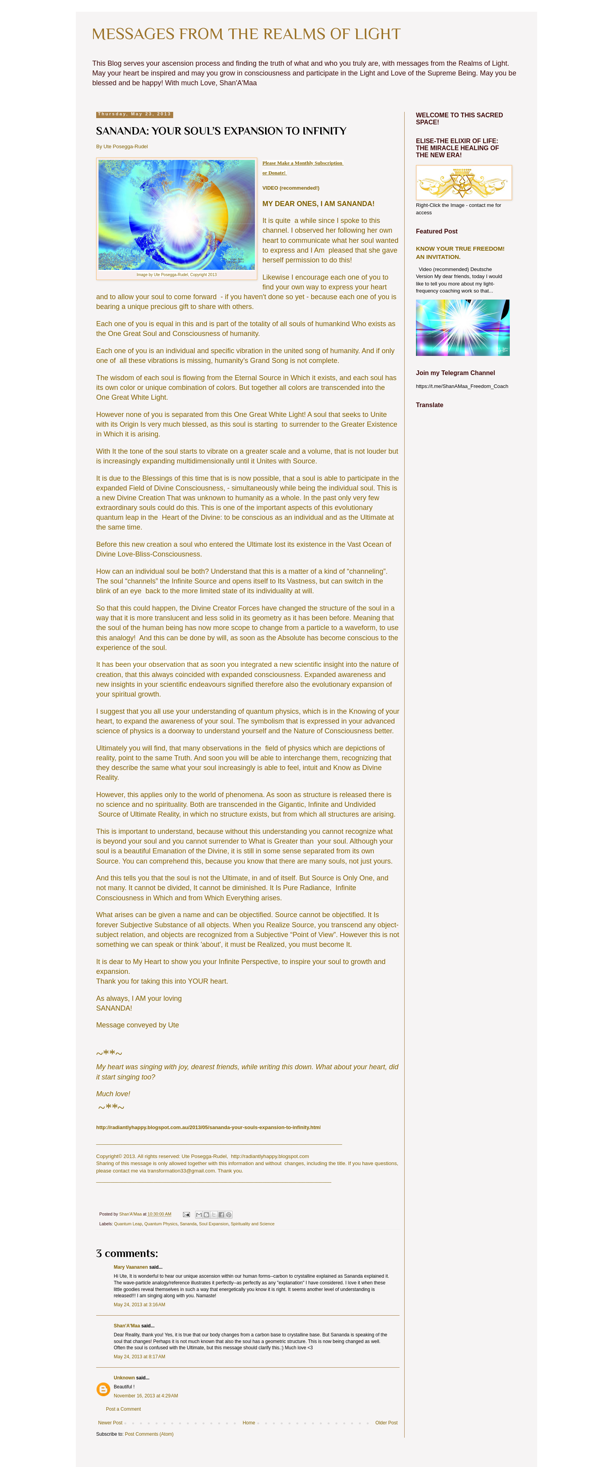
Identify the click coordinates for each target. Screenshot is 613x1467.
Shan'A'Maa (127, 1326)
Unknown (124, 1378)
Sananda (188, 1223)
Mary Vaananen (131, 1267)
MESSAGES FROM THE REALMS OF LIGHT (246, 33)
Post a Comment (123, 1409)
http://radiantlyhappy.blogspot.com (270, 1156)
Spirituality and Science (252, 1223)
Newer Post (110, 1423)
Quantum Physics (160, 1223)
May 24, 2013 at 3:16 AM (139, 1304)
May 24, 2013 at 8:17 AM (139, 1356)
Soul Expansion (213, 1223)
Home (249, 1423)
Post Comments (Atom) (149, 1434)
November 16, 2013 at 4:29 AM (146, 1396)
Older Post (386, 1423)
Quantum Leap (128, 1223)
